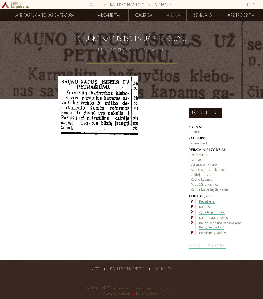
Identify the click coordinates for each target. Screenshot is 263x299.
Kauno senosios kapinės (208, 169)
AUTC (94, 5)
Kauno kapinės (201, 179)
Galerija (143, 15)
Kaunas (196, 159)
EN (253, 5)
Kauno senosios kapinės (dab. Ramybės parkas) (220, 225)
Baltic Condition (147, 294)
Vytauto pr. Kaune (204, 164)
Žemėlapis (202, 15)
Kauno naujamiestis (213, 217)
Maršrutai (164, 5)
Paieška (172, 15)
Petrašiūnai (199, 155)
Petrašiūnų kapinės (205, 184)
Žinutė (195, 132)
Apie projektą (240, 15)
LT (247, 5)
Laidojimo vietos (203, 174)
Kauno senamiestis (127, 5)
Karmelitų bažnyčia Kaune (210, 189)
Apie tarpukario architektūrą (45, 15)
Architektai (109, 15)
